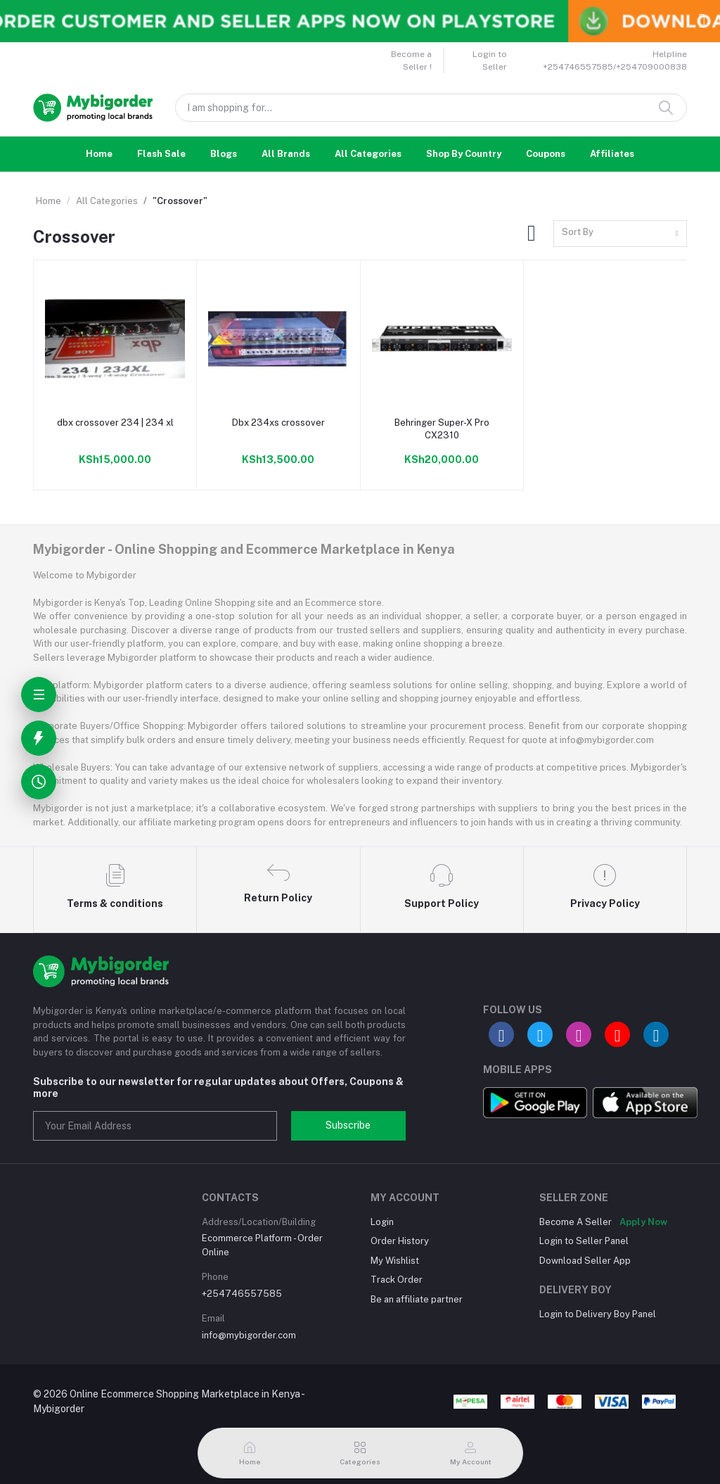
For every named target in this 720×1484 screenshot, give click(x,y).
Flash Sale (161, 153)
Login (382, 1222)
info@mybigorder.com (249, 1335)
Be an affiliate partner (417, 1299)
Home (99, 153)
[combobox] (620, 234)
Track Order (397, 1279)
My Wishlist (395, 1260)
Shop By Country (463, 153)
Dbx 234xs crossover (278, 422)
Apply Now (643, 1222)
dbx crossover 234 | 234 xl (115, 422)
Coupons (545, 153)
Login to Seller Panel (584, 1241)
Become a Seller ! (411, 60)
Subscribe (348, 1125)
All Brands (286, 153)
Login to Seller (489, 60)
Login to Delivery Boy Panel (597, 1314)
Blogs (223, 153)
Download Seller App (585, 1260)
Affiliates (612, 153)
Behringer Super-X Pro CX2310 (441, 428)
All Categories (368, 153)
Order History (400, 1241)
